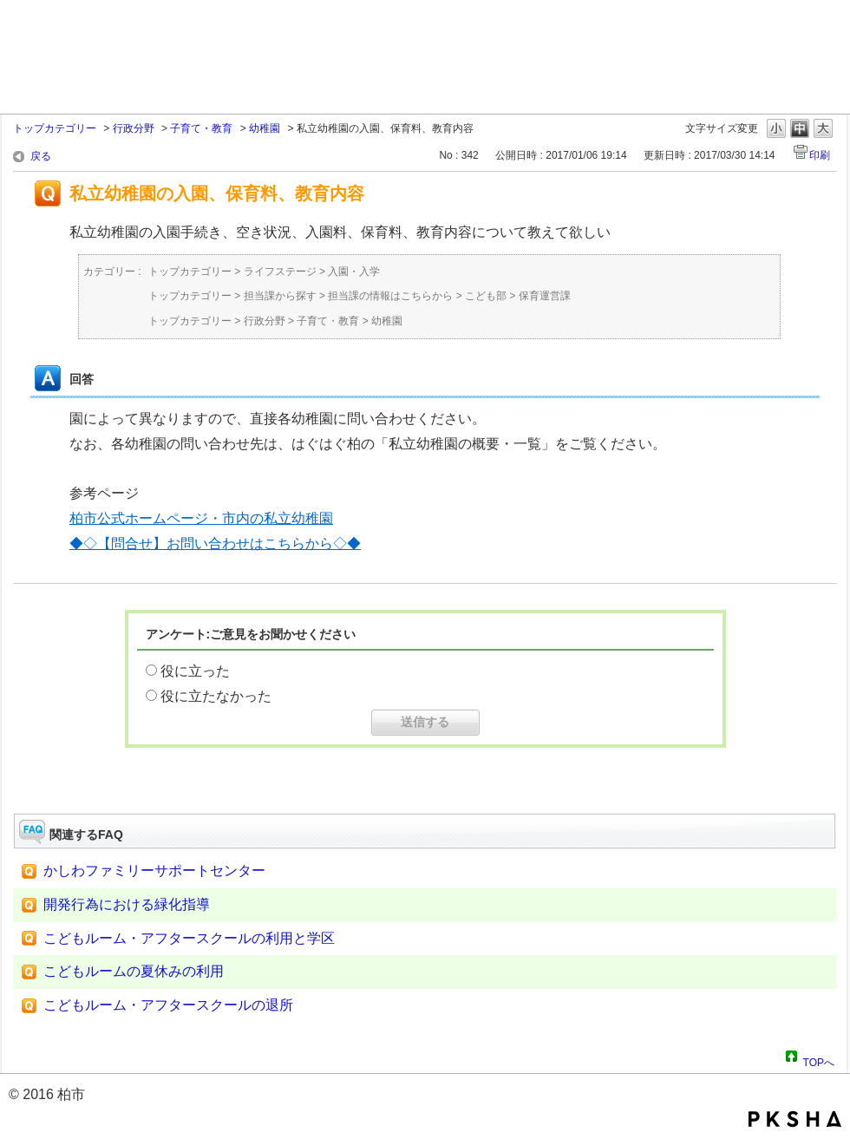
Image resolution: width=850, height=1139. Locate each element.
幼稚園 (264, 128)
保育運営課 (545, 296)
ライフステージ (280, 271)
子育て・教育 (201, 128)
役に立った (195, 671)
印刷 (819, 155)
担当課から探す (280, 296)
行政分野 (133, 128)
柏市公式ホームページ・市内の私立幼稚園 (201, 518)
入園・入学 (354, 271)
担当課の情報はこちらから (390, 296)
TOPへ (818, 1060)
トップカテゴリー (54, 128)
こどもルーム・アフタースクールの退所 (168, 1005)
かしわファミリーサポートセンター (154, 870)
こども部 (486, 296)
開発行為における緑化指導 (126, 904)
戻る (40, 156)
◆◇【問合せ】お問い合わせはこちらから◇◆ (215, 543)
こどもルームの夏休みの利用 (133, 971)
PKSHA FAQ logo (795, 1119)
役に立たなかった (215, 696)
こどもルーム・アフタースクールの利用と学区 (189, 938)
